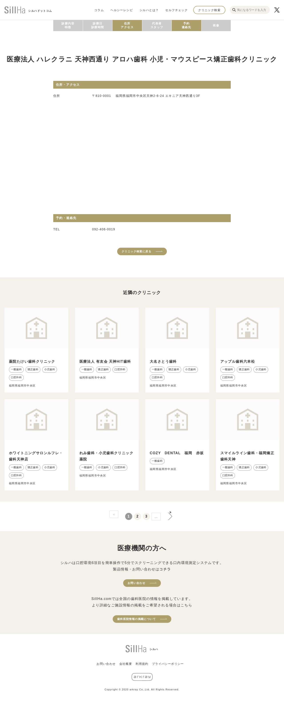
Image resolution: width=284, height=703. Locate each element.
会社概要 (125, 663)
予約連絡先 (186, 25)
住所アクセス (127, 25)
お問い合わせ (136, 583)
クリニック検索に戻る (136, 251)
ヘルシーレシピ (121, 10)
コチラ (165, 569)
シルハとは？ (149, 10)
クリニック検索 (209, 10)
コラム (99, 10)
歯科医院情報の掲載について (136, 619)
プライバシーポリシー (168, 663)
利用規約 (142, 663)
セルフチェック (176, 10)
